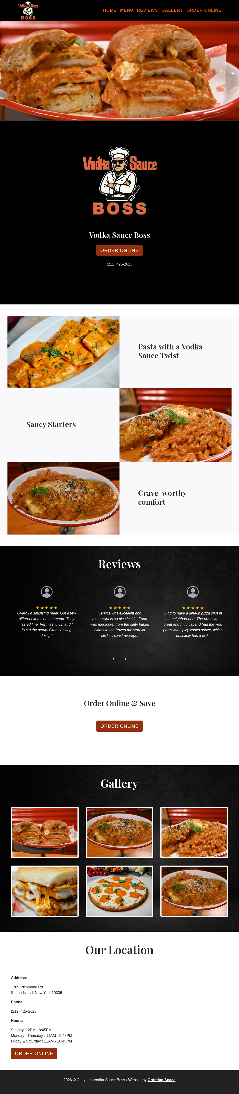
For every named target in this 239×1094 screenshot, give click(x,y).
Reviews (147, 10)
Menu (127, 10)
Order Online (203, 10)
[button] (18, 71)
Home (110, 10)
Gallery (172, 10)
